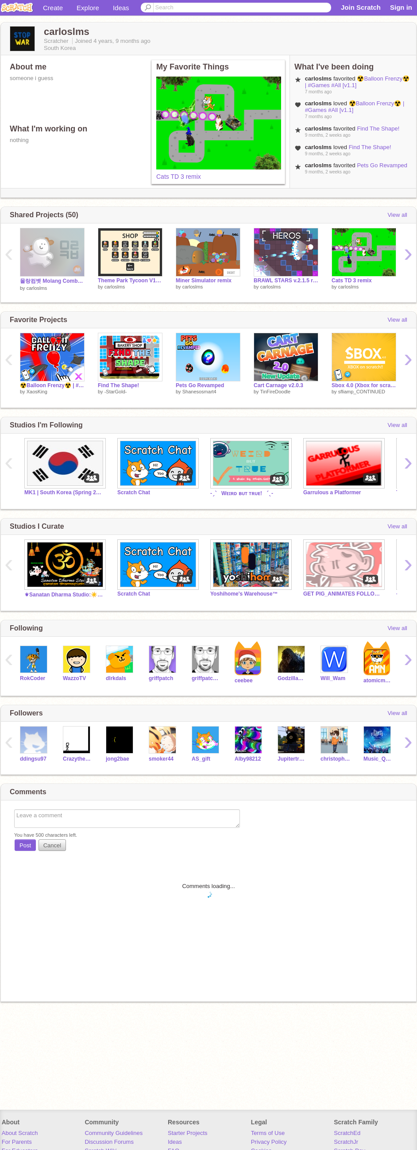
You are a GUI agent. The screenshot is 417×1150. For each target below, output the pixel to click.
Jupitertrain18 (292, 759)
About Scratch (20, 1133)
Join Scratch (361, 7)
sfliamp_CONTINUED (361, 391)
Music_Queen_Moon (378, 759)
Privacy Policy (269, 1141)
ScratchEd (347, 1133)
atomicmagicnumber (378, 680)
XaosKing (37, 391)
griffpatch (161, 678)
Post (25, 845)
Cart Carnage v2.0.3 (278, 385)
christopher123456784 (335, 759)
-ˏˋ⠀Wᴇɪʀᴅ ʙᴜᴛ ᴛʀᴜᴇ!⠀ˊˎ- (241, 493)
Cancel (52, 845)
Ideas (121, 8)
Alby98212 (248, 759)
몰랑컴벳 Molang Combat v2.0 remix (52, 281)
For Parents (17, 1141)
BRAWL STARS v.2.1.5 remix (286, 280)
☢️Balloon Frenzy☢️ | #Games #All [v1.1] (52, 385)
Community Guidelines (114, 1133)
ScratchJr (346, 1141)
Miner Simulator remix (204, 280)
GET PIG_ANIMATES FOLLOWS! (343, 594)
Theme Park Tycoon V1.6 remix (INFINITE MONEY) (130, 280)
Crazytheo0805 (78, 759)
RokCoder (32, 678)
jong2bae (117, 759)
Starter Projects (188, 1133)
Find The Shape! (378, 128)
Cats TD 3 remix (178, 176)
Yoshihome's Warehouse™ (244, 594)
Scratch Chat (133, 492)
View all (397, 215)
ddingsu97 (33, 759)
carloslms (37, 288)
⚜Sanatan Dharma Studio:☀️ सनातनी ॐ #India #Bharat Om (64, 595)
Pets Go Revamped (382, 165)
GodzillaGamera (292, 678)
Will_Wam (332, 678)
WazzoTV (74, 678)
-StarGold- (115, 391)
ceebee (244, 680)
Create (53, 8)
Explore (88, 8)
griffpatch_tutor (206, 678)
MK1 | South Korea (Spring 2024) (64, 492)
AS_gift (201, 759)
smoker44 (161, 759)
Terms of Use (268, 1133)
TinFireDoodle (275, 391)
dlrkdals (116, 678)
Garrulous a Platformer (332, 492)
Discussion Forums (109, 1141)
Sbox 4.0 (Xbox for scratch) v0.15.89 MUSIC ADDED (364, 385)
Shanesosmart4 (199, 391)
